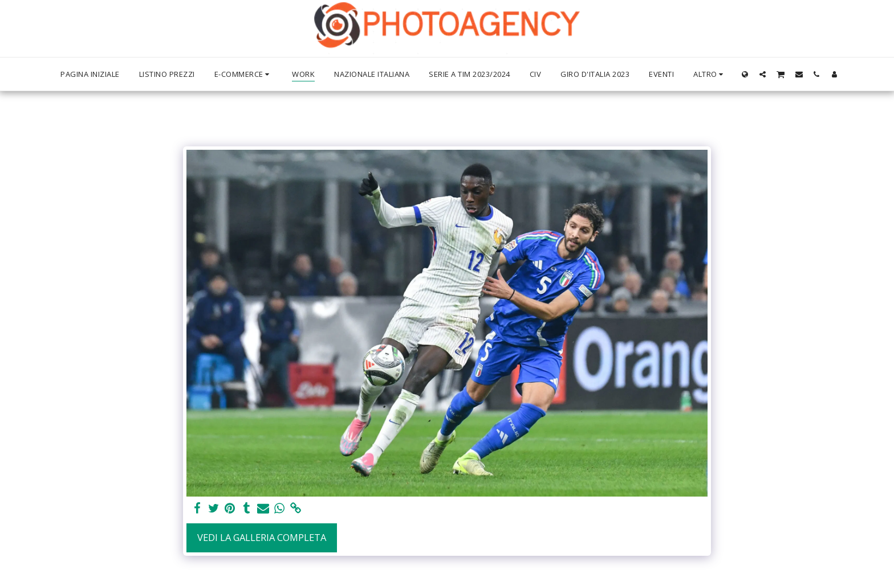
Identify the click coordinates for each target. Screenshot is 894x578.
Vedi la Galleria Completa (261, 537)
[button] (762, 74)
